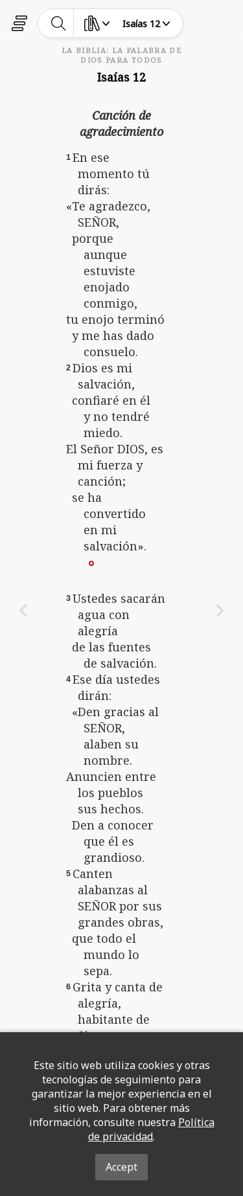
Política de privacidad (151, 1129)
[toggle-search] (58, 23)
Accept (121, 1167)
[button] (91, 562)
